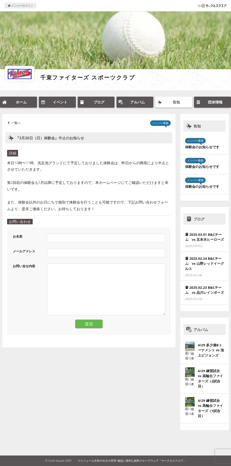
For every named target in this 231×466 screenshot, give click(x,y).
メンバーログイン (20, 6)
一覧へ (16, 123)
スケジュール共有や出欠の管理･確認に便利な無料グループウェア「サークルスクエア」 (132, 461)
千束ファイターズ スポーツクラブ (87, 77)
